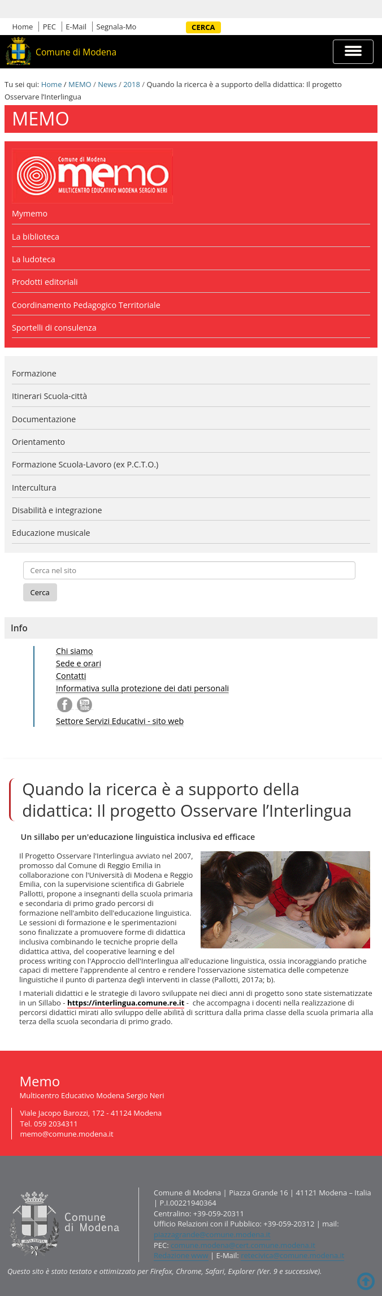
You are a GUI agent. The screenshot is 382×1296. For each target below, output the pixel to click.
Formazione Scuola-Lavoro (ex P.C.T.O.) (85, 464)
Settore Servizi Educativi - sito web (120, 721)
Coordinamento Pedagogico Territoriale (86, 305)
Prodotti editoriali (45, 281)
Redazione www (181, 1255)
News (107, 84)
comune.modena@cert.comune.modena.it (243, 1245)
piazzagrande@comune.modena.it (212, 1234)
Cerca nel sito (181, 27)
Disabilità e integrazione (57, 510)
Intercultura (34, 487)
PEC (49, 26)
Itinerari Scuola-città (49, 396)
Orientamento (38, 441)
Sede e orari (78, 663)
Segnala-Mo (117, 26)
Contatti (71, 675)
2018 (131, 84)
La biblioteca (35, 236)
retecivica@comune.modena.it (292, 1255)
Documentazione (44, 419)
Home (22, 26)
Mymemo (29, 213)
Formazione (34, 373)
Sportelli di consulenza (54, 327)
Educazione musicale (51, 532)
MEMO (80, 84)
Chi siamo (74, 650)
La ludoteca (33, 259)
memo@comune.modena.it (67, 1134)
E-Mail (76, 26)
